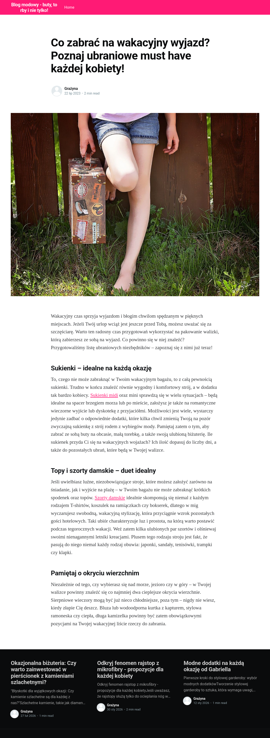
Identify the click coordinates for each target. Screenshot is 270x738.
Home (69, 7)
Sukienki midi (104, 395)
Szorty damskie (110, 497)
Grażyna (71, 88)
